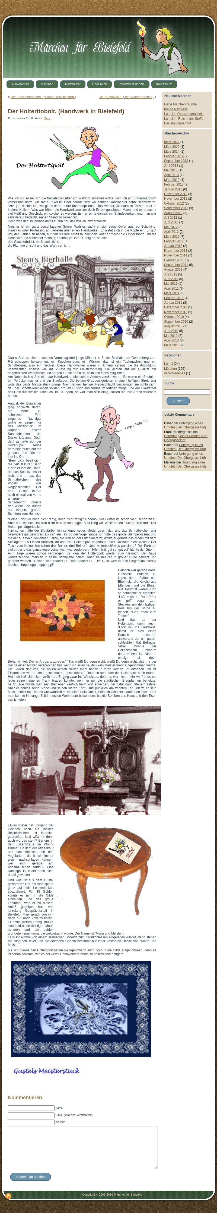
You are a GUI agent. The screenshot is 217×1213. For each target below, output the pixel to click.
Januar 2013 (173, 189)
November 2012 (175, 198)
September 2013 (176, 161)
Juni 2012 (171, 222)
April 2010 (171, 340)
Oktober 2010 (174, 317)
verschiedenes (174, 373)
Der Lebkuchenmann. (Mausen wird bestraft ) (43, 97)
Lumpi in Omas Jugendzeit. (183, 114)
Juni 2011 (171, 279)
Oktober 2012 (174, 203)
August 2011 (173, 269)
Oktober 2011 (174, 260)
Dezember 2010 (175, 307)
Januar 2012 (173, 246)
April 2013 (171, 175)
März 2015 (172, 147)
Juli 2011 (170, 274)
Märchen (170, 369)
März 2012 (172, 237)
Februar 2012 (174, 241)
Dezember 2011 (175, 251)
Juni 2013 (171, 166)
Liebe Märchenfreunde (180, 104)
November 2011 (175, 255)
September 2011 (176, 265)
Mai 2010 (170, 336)
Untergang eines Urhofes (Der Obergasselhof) (185, 425)
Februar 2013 (174, 184)
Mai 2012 (170, 227)
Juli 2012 (170, 218)
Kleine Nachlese (176, 109)
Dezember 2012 (175, 194)
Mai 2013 (170, 170)
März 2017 (172, 142)
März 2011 (172, 293)
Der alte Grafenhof (177, 123)
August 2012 (173, 213)
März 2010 (172, 345)
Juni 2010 (171, 331)
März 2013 (172, 180)
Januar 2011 (173, 303)
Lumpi (168, 364)
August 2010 (173, 326)
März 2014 (172, 151)
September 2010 (176, 322)
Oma (47, 118)
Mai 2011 (170, 284)
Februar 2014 (174, 156)
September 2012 (176, 208)
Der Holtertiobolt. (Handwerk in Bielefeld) (66, 111)
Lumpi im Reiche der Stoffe (183, 119)
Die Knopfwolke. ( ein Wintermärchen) (126, 97)
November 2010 (175, 312)
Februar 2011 (174, 298)
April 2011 (171, 288)
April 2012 (171, 232)
